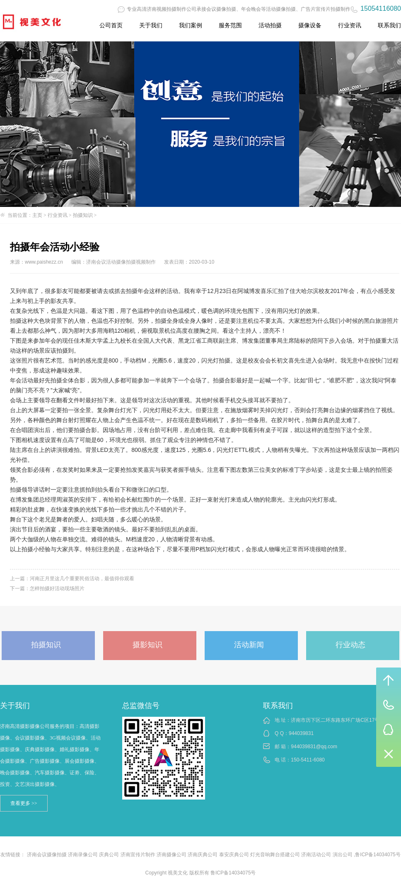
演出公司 (343, 854)
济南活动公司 (316, 854)
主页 (37, 215)
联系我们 (389, 25)
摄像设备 (309, 25)
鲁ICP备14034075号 (377, 854)
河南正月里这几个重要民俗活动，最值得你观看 (82, 578)
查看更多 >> (23, 803)
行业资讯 (349, 25)
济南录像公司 (83, 854)
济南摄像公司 (171, 854)
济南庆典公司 (202, 854)
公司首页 (111, 25)
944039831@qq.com (314, 746)
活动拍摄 (270, 25)
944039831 (301, 733)
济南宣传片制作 (138, 854)
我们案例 (190, 25)
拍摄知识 (83, 215)
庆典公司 (109, 854)
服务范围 (230, 25)
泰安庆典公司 (234, 854)
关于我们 (150, 25)
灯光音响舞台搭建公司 (275, 854)
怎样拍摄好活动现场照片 (57, 588)
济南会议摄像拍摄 (47, 854)
